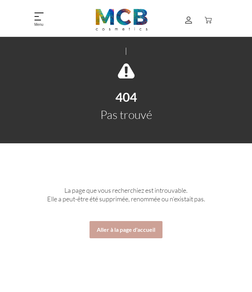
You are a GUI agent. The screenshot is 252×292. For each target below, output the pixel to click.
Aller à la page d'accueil (126, 229)
